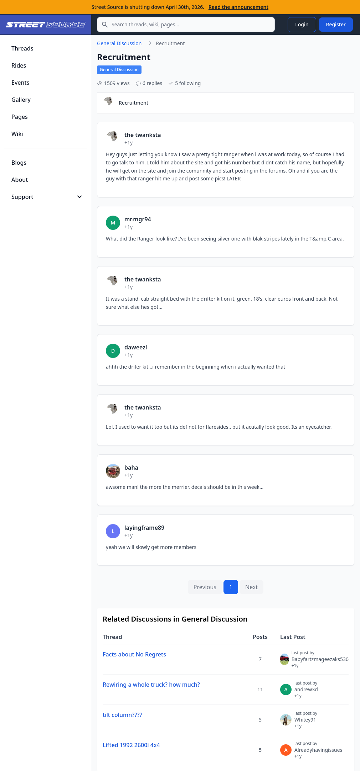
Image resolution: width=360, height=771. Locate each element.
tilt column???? (122, 715)
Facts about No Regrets (134, 654)
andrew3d (306, 692)
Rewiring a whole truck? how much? (151, 684)
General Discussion (119, 43)
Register (336, 24)
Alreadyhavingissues (318, 752)
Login (301, 24)
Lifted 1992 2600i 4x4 (131, 745)
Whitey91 (305, 722)
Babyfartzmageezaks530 (320, 662)
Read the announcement (238, 7)
